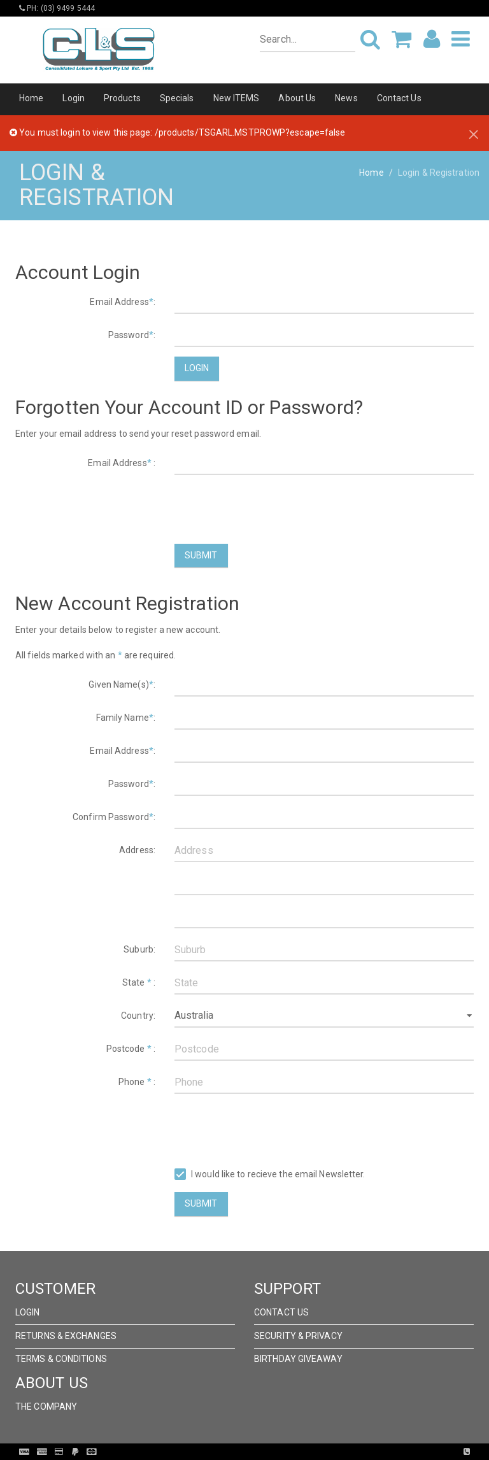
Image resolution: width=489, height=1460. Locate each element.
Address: (137, 850)
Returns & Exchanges (66, 1336)
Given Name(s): (122, 684)
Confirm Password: (114, 817)
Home (31, 98)
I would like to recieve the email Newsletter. (269, 1174)
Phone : (136, 1082)
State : (138, 982)
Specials (177, 98)
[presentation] (271, 509)
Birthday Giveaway (298, 1359)
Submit (201, 555)
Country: (138, 1015)
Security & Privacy (298, 1336)
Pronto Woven (270, 1451)
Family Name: (125, 717)
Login (73, 98)
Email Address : (121, 463)
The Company (46, 1406)
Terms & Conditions (61, 1359)
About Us (297, 98)
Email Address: (122, 302)
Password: (131, 335)
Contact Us (399, 98)
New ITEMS (236, 98)
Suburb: (139, 949)
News (346, 98)
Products (122, 98)
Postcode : (130, 1049)
